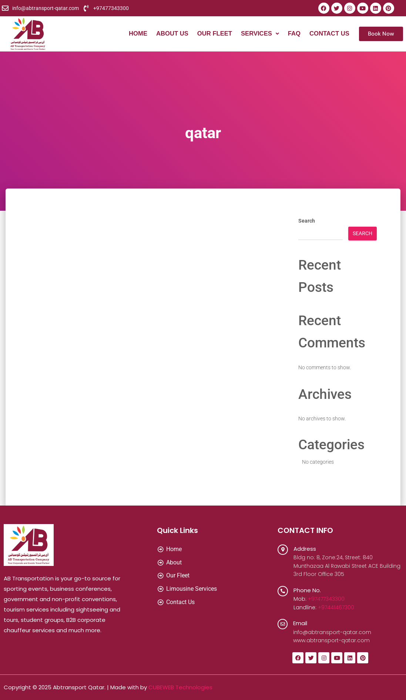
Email (300, 623)
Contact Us (329, 33)
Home (134, 33)
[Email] (283, 624)
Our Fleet (212, 33)
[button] (258, 34)
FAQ (293, 33)
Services (258, 33)
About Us (169, 33)
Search (306, 221)
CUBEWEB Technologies (180, 687)
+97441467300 (336, 607)
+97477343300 (326, 599)
